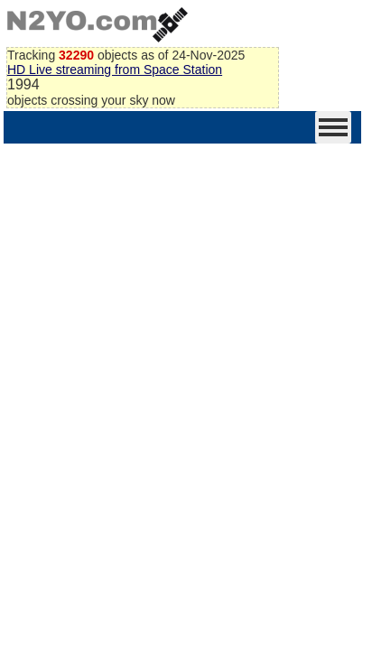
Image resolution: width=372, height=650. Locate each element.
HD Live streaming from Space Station (114, 69)
